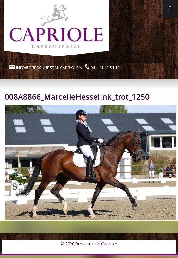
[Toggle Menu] (170, 9)
